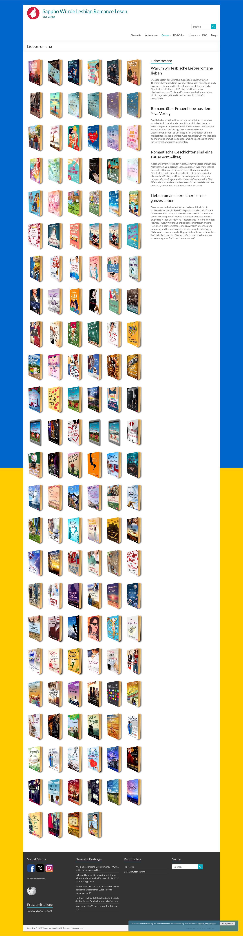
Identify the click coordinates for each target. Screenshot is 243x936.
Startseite (136, 35)
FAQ (204, 35)
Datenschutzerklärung (134, 872)
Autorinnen (151, 35)
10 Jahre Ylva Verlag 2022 (39, 911)
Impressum (129, 867)
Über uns (193, 35)
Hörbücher (179, 35)
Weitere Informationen (207, 924)
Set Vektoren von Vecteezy (36, 879)
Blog (213, 35)
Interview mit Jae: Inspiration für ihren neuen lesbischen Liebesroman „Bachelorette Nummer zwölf (97, 889)
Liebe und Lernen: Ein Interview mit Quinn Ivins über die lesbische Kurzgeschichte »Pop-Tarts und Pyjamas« (97, 878)
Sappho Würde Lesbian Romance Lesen (90, 11)
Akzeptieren (227, 924)
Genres (165, 35)
